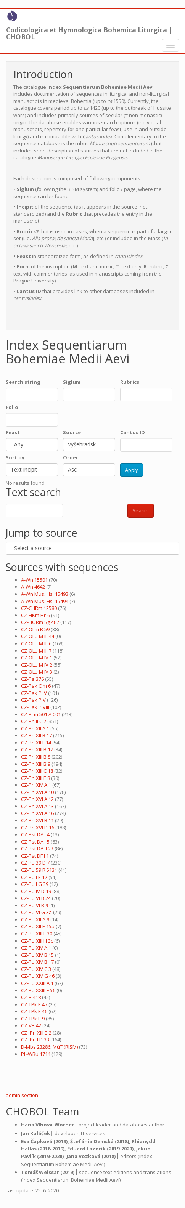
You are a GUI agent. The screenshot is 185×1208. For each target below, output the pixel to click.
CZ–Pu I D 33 (35, 1039)
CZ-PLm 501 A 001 (41, 714)
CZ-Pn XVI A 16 (37, 813)
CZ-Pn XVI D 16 (37, 827)
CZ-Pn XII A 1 (35, 728)
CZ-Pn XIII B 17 (37, 749)
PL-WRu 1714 (35, 1054)
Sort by (15, 457)
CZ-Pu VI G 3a (36, 912)
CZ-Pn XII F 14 (36, 742)
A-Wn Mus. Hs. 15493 (44, 593)
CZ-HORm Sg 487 (40, 622)
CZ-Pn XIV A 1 (36, 784)
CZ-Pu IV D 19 (36, 891)
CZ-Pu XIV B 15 (37, 954)
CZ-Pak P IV (34, 693)
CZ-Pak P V (33, 699)
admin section (22, 1095)
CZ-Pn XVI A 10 (37, 792)
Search (140, 510)
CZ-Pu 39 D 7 (35, 862)
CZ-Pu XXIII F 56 (38, 990)
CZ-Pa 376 (32, 678)
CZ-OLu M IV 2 (36, 664)
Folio (12, 407)
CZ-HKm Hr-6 (35, 615)
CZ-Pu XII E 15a (38, 926)
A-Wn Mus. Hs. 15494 (44, 601)
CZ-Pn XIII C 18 (37, 770)
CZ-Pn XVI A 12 (37, 799)
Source (72, 432)
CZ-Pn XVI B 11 (37, 820)
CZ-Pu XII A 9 (35, 919)
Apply (131, 470)
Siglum (71, 382)
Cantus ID (132, 432)
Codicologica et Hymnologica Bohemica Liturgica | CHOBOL (89, 32)
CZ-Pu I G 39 (34, 884)
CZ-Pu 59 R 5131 (39, 869)
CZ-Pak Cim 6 (36, 685)
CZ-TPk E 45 (34, 1004)
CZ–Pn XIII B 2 (36, 1032)
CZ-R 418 (31, 997)
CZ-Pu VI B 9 (34, 905)
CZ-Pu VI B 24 (36, 898)
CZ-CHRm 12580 (39, 608)
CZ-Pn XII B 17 (36, 735)
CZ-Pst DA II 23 (37, 848)
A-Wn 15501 (34, 579)
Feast (13, 432)
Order (70, 457)
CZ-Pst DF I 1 (35, 855)
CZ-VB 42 (31, 1025)
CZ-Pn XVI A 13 (37, 806)
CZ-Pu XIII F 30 (36, 933)
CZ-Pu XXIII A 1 (37, 983)
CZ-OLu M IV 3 (36, 671)
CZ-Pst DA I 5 (35, 841)
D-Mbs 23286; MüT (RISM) (49, 1046)
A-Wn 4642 (33, 586)
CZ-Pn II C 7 (33, 721)
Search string (23, 382)
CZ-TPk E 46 (34, 1011)
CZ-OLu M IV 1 (36, 657)
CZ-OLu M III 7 (36, 650)
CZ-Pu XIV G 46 (38, 975)
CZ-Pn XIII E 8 (35, 778)
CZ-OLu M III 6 (36, 643)
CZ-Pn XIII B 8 (35, 756)
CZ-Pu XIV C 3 (36, 969)
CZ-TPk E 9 (33, 1018)
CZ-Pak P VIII (35, 707)
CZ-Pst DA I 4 (35, 834)
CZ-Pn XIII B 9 (35, 763)
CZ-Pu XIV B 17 (37, 961)
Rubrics (129, 382)
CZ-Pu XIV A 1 (36, 947)
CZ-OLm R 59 (35, 629)
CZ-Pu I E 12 (34, 877)
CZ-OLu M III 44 (37, 636)
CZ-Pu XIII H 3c (37, 940)
